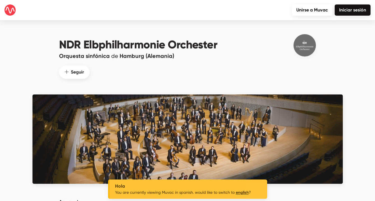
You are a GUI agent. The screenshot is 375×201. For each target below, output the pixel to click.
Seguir (74, 68)
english (242, 192)
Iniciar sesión (352, 10)
